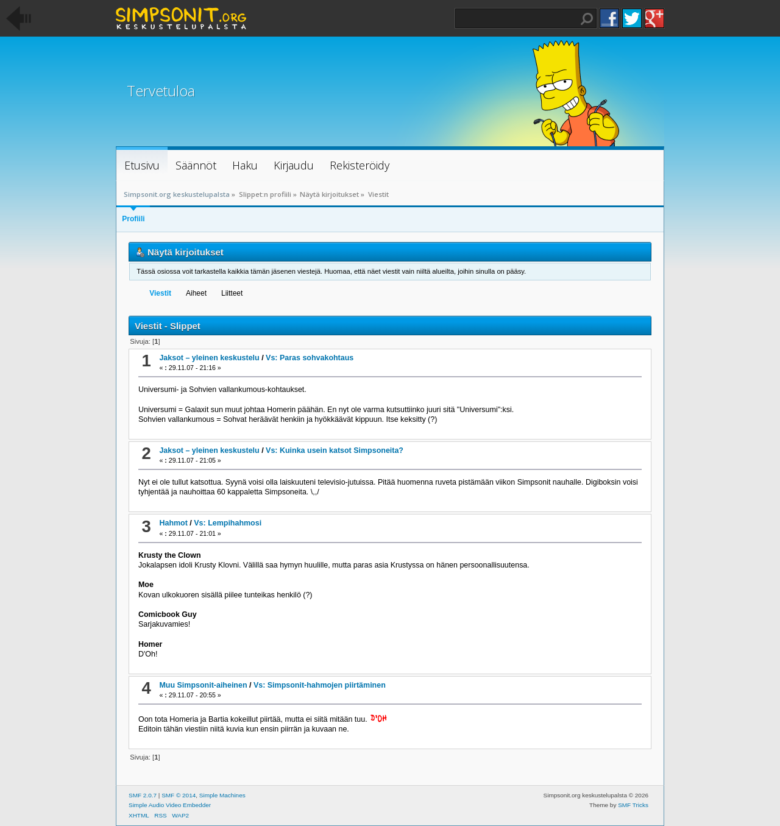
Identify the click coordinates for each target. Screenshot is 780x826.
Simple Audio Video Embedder (170, 805)
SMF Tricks (633, 805)
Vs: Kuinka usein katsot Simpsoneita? (334, 450)
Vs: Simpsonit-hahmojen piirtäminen (320, 685)
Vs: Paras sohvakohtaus (309, 358)
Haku (587, 19)
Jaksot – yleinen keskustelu (209, 358)
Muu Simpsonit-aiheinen (203, 685)
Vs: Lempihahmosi (227, 523)
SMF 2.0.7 (143, 795)
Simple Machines (222, 795)
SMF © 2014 (178, 795)
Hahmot (173, 523)
